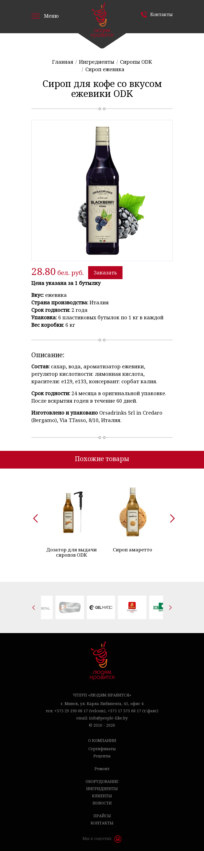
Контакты (161, 14)
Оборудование (102, 781)
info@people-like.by (108, 718)
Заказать (105, 272)
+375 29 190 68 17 (71, 710)
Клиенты (102, 795)
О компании (102, 740)
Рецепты (102, 756)
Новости (102, 803)
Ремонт (102, 768)
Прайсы (102, 815)
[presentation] (33, 516)
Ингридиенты (102, 788)
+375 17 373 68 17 (124, 710)
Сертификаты (102, 748)
